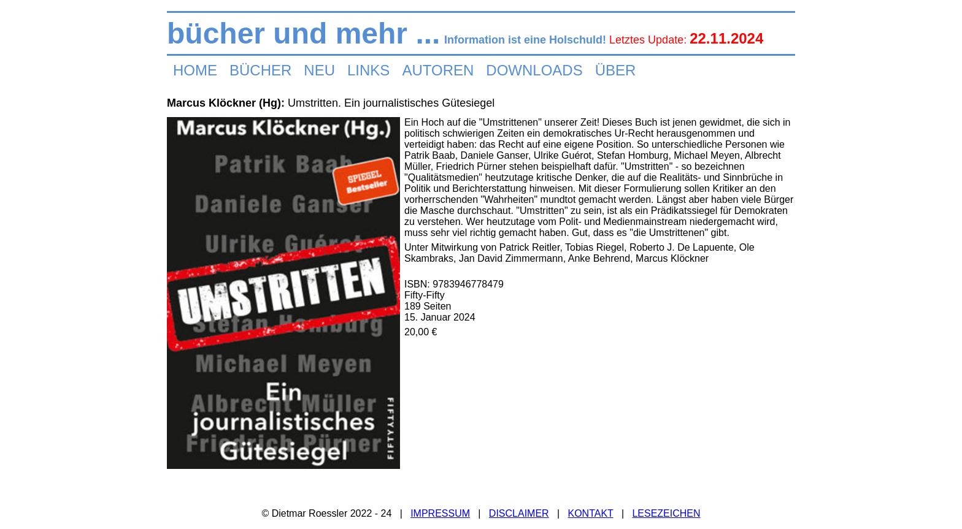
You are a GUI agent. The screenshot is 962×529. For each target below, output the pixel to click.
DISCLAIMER (519, 513)
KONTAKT (590, 513)
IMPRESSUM (440, 513)
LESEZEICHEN (666, 513)
